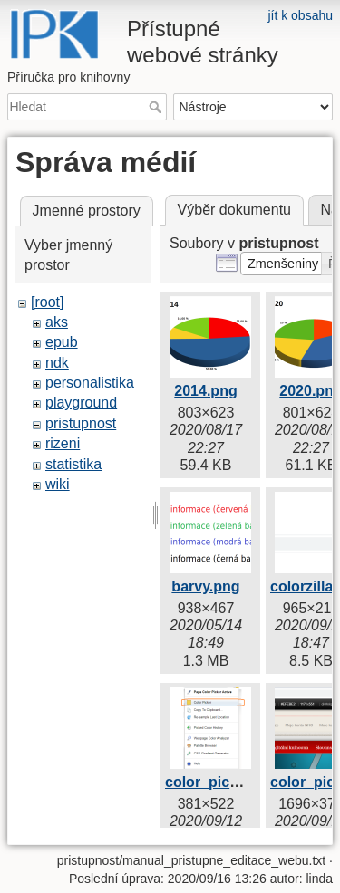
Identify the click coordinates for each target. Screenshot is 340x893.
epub (61, 342)
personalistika (89, 382)
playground (81, 402)
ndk (57, 362)
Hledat (157, 107)
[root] (47, 302)
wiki (57, 484)
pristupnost (80, 423)
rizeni (62, 443)
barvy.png (205, 586)
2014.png (205, 390)
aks (56, 322)
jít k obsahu (300, 15)
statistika (73, 464)
